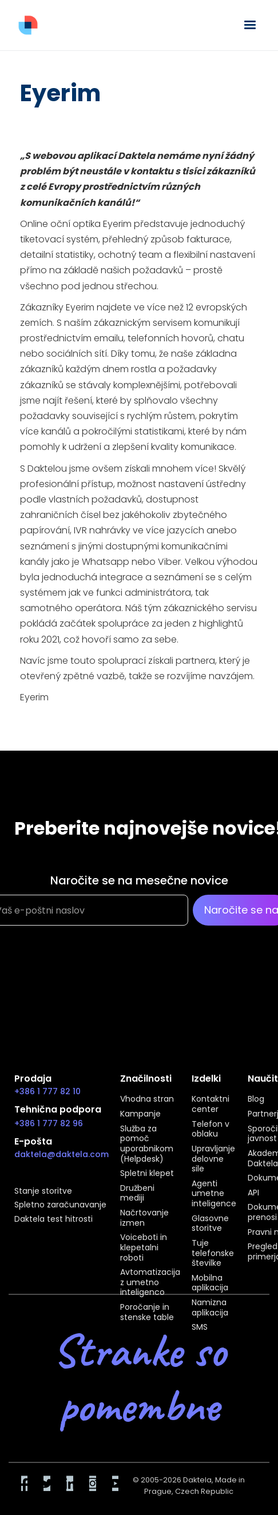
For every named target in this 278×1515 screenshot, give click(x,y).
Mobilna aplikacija (210, 1283)
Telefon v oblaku (210, 1129)
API (253, 1193)
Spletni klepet (147, 1174)
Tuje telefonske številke (213, 1253)
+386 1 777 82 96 (48, 1123)
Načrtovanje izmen (144, 1218)
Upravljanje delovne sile (213, 1159)
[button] (250, 25)
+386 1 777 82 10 (47, 1091)
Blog (256, 1099)
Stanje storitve (43, 1191)
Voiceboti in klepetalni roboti (143, 1248)
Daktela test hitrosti (53, 1219)
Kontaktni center (210, 1104)
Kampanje (140, 1114)
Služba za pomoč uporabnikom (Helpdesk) (146, 1144)
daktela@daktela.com (61, 1154)
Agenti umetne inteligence (214, 1194)
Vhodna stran (147, 1099)
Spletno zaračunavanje (60, 1205)
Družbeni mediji (137, 1193)
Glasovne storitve (210, 1224)
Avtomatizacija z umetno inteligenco (150, 1282)
